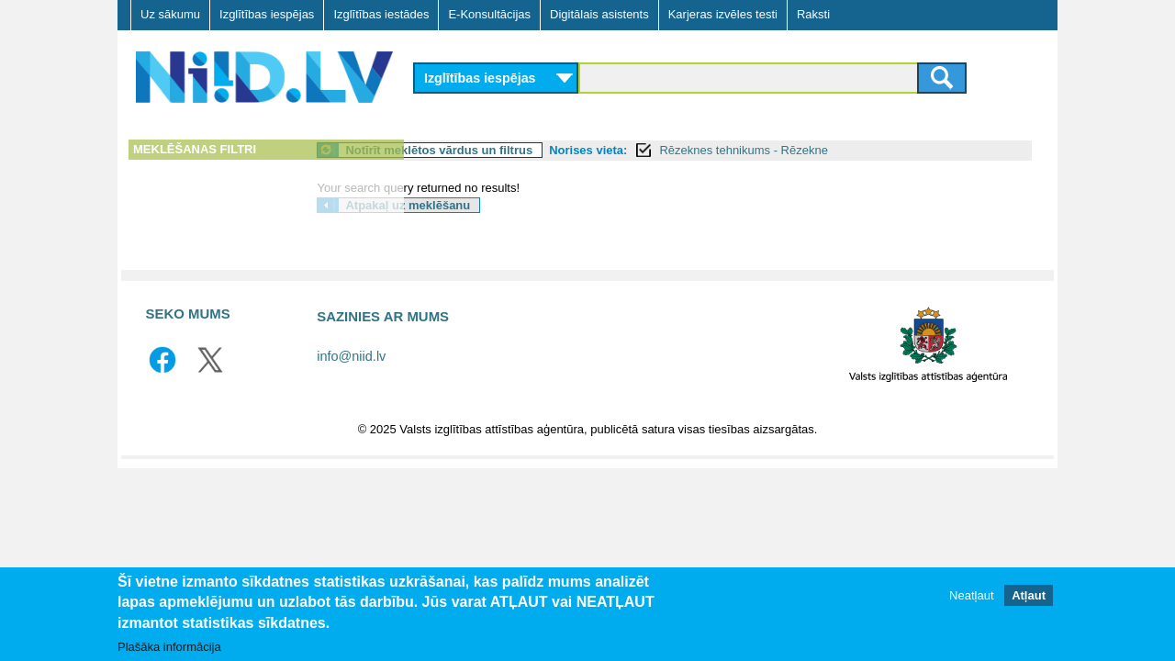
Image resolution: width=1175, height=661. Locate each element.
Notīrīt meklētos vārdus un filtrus (540, 150)
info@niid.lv (351, 356)
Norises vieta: (690, 150)
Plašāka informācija (169, 647)
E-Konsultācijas (489, 14)
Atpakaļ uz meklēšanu (509, 205)
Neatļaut (971, 595)
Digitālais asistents (599, 14)
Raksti (813, 14)
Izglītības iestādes (381, 14)
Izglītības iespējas (266, 14)
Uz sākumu (170, 14)
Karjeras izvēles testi (723, 14)
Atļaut (1029, 595)
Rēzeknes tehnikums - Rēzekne (845, 150)
